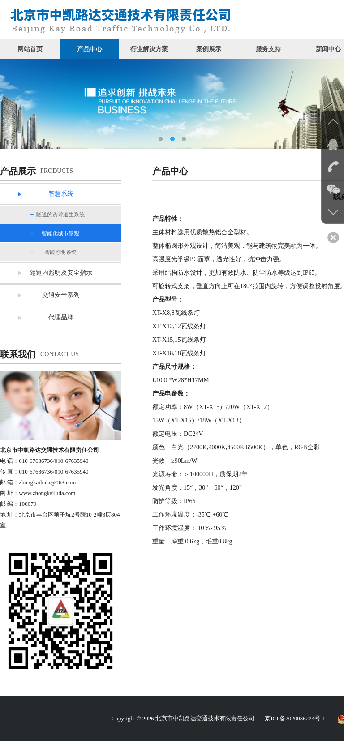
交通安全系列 (61, 295)
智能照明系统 (60, 252)
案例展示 (208, 49)
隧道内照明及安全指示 (61, 272)
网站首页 (30, 49)
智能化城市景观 (60, 233)
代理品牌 (60, 317)
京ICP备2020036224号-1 (295, 718)
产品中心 (89, 49)
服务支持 (268, 49)
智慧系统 (60, 193)
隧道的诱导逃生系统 (60, 214)
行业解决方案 (149, 49)
